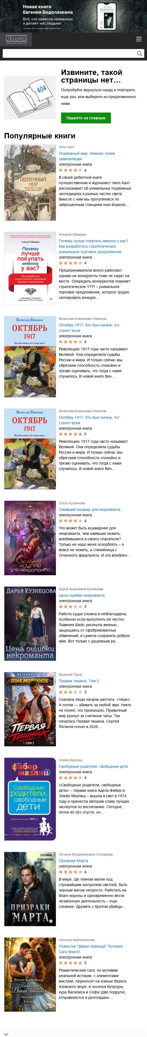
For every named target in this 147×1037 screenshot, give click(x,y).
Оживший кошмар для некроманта (89, 509)
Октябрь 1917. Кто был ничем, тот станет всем (89, 328)
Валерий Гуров (70, 675)
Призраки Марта (73, 861)
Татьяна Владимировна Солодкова (86, 854)
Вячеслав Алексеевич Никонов (82, 319)
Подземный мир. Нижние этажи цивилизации (87, 156)
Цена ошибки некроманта (82, 595)
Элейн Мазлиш (70, 760)
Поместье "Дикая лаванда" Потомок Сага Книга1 (91, 949)
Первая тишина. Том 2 (79, 681)
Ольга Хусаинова (72, 503)
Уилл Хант (67, 147)
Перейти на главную (86, 118)
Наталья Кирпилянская (77, 940)
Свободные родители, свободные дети (93, 766)
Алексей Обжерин (73, 234)
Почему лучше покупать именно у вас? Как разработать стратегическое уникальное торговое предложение (93, 246)
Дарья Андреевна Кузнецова (81, 589)
